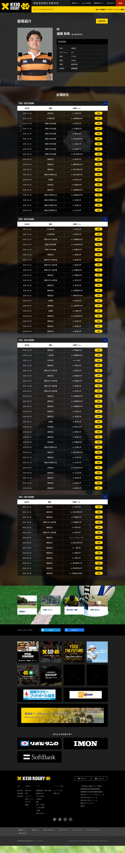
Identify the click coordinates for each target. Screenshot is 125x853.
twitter (60, 827)
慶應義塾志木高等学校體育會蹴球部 (92, 799)
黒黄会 (121, 3)
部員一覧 (28, 798)
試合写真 (20, 803)
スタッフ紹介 (40, 803)
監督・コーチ (29, 806)
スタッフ (28, 803)
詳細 (98, 113)
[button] (50, 54)
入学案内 (39, 806)
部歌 (37, 809)
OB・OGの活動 (93, 3)
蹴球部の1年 (40, 801)
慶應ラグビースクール (87, 810)
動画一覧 (56, 801)
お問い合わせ (112, 3)
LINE (56, 826)
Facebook (74, 637)
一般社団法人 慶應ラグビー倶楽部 (91, 793)
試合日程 (20, 798)
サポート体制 (40, 812)
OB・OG (27, 809)
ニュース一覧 (58, 798)
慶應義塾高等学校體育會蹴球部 (90, 796)
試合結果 (20, 801)
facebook (70, 827)
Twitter (51, 637)
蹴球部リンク (84, 3)
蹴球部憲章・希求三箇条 (43, 798)
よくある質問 (40, 815)
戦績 (26, 812)
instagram (65, 827)
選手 (26, 801)
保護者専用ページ (103, 3)
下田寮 (38, 818)
